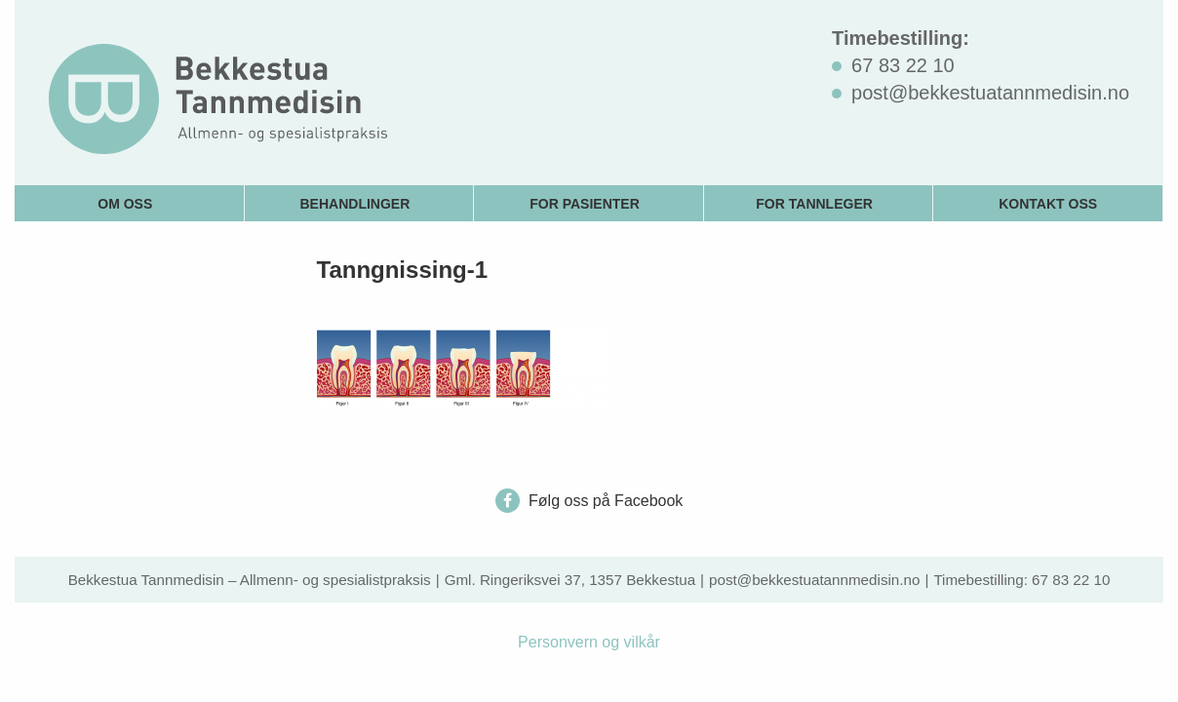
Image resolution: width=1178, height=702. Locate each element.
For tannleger (814, 204)
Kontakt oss (1048, 204)
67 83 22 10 (1071, 579)
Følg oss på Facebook (589, 500)
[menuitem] (130, 202)
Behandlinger (355, 204)
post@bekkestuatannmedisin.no (814, 579)
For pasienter (585, 204)
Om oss (125, 204)
